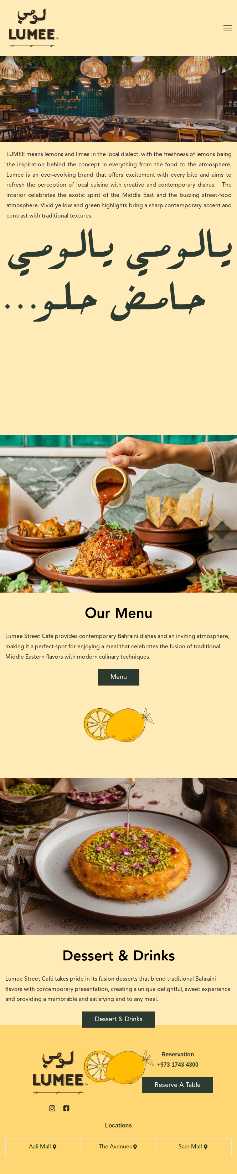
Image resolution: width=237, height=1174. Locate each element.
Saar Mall (190, 1147)
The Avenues (115, 1147)
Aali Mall (40, 1147)
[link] (59, 1054)
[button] (4, 583)
